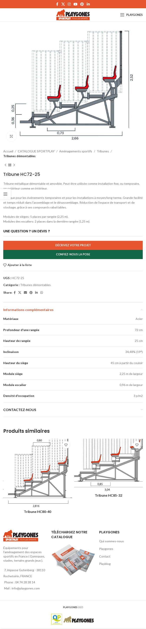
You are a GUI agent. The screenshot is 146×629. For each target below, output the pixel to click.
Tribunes (103, 151)
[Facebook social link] (57, 4)
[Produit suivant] (14, 165)
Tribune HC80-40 (37, 511)
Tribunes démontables (19, 156)
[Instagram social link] (69, 4)
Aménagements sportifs (75, 151)
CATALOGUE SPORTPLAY (36, 151)
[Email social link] (25, 293)
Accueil (8, 151)
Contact (104, 556)
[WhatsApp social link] (41, 293)
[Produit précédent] (5, 165)
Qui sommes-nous (111, 541)
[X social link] (63, 4)
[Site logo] (73, 14)
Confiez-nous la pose (73, 254)
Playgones (106, 549)
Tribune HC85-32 (108, 495)
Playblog (105, 564)
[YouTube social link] (75, 4)
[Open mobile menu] (131, 14)
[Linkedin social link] (88, 4)
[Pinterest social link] (82, 4)
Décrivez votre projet (73, 245)
